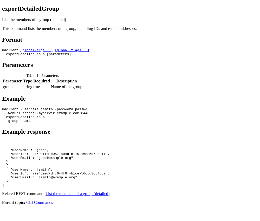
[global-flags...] (72, 50)
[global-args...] (36, 50)
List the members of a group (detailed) (77, 207)
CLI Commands (39, 216)
